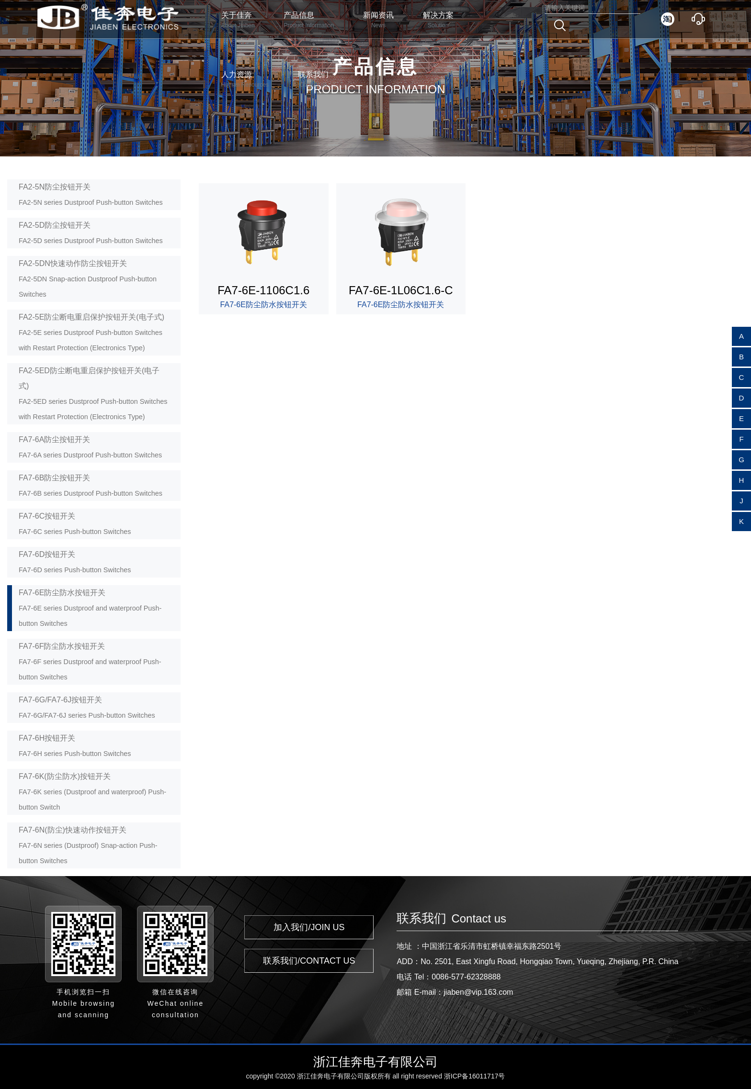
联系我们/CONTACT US (309, 961)
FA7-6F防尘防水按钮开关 (90, 661)
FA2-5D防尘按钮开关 (91, 232)
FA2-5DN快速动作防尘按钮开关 (88, 278)
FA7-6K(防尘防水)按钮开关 (92, 791)
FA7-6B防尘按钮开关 (90, 485)
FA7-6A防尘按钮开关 (90, 447)
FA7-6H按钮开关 (75, 745)
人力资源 (245, 79)
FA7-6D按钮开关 (75, 562)
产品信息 (309, 20)
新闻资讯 (378, 20)
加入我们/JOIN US (308, 927)
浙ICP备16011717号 (474, 1076)
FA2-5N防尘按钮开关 (91, 194)
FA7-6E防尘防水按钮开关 (90, 608)
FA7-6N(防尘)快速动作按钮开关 (88, 845)
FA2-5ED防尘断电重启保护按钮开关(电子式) (93, 394)
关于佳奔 (238, 20)
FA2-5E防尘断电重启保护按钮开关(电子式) (91, 332)
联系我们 (313, 79)
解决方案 (438, 20)
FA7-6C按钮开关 (75, 523)
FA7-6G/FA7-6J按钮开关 (87, 707)
